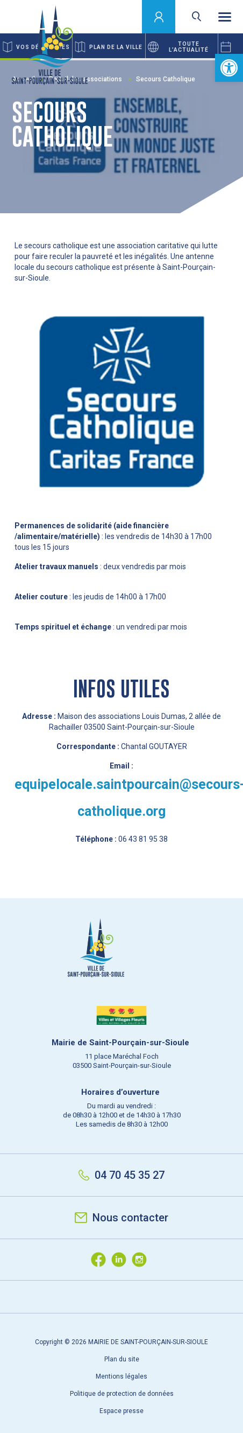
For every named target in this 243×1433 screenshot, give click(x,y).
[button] (229, 68)
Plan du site (121, 1359)
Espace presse (121, 1411)
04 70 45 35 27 (121, 1175)
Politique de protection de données (122, 1393)
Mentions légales (121, 1376)
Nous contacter (121, 1217)
